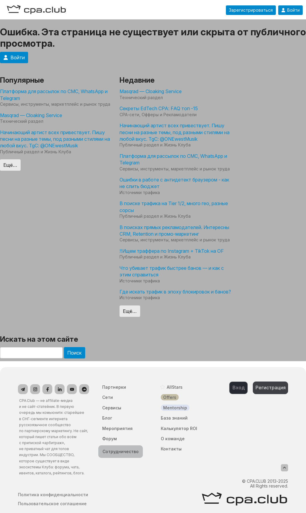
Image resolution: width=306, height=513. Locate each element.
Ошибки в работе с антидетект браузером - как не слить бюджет (174, 183)
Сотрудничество (120, 451)
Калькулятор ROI (179, 428)
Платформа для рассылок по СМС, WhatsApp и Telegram (54, 94)
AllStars (175, 387)
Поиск (74, 353)
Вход (238, 388)
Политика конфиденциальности (53, 495)
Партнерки (114, 387)
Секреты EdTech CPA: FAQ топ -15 (159, 108)
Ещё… (10, 165)
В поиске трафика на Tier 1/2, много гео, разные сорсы (174, 206)
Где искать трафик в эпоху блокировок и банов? (175, 292)
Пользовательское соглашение (52, 504)
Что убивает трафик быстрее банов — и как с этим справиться (172, 271)
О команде (173, 438)
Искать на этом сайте (39, 339)
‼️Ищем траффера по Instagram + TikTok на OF (172, 251)
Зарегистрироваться (251, 10)
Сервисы (111, 407)
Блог (107, 417)
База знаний (174, 417)
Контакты (171, 448)
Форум (109, 438)
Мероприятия (117, 428)
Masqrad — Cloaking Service (31, 115)
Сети (107, 397)
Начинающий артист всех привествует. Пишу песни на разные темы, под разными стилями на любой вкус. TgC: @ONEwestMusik (55, 139)
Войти (290, 10)
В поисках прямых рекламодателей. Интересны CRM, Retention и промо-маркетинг (174, 230)
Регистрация (270, 388)
